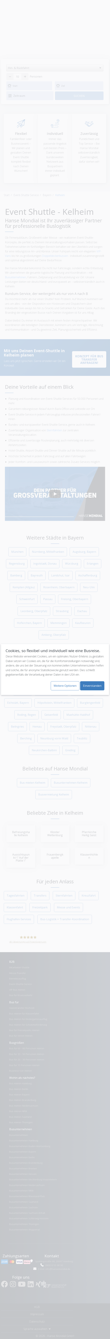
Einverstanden (92, 686)
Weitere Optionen (65, 686)
